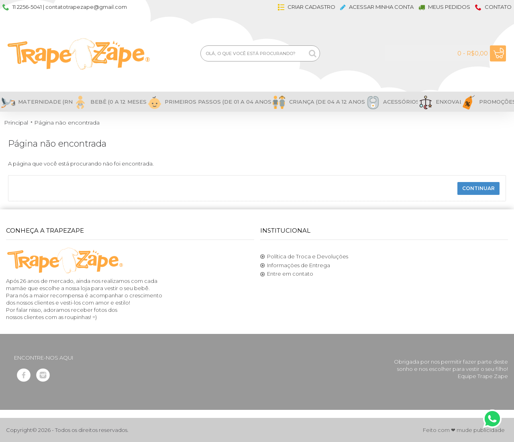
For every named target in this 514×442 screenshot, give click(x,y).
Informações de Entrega (295, 265)
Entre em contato (286, 274)
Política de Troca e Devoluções (304, 256)
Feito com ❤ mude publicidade (464, 430)
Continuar (478, 188)
